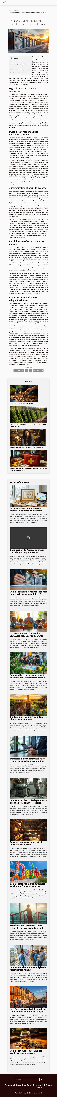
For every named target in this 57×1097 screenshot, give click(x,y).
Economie (16, 10)
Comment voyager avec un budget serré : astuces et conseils (27, 1052)
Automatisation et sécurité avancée (18, 67)
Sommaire (14, 58)
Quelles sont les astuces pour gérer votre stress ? (28, 447)
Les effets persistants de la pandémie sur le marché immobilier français (28, 1010)
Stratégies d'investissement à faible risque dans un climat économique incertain (27, 761)
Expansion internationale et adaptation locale (20, 72)
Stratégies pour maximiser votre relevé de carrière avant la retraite (27, 926)
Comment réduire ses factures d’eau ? (24, 403)
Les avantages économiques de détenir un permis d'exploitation (26, 509)
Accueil (10, 10)
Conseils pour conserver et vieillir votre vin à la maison (26, 843)
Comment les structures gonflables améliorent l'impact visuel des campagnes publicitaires (27, 886)
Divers (49, 1085)
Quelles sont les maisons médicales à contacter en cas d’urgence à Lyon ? (28, 469)
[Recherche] (26, 1079)
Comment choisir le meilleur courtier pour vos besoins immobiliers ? (28, 593)
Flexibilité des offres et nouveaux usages (19, 70)
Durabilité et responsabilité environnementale (20, 64)
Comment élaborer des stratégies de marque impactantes (28, 968)
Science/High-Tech (39, 1086)
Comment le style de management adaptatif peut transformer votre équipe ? (27, 677)
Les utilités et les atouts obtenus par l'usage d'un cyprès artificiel (28, 425)
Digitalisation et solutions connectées (19, 61)
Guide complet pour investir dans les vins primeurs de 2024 (28, 718)
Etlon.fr (46, 229)
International (20, 1085)
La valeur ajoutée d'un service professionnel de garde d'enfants (26, 634)
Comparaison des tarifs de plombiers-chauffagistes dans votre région (28, 801)
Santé (30, 1085)
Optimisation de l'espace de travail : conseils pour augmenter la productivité (28, 552)
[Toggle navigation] (4, 2)
